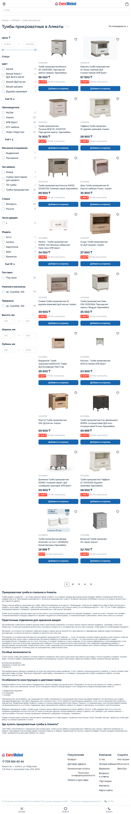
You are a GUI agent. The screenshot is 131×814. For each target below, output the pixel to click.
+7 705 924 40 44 (13, 761)
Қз (109, 801)
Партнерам (105, 781)
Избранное (65, 809)
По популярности (119, 26)
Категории (21, 809)
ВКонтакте (123, 764)
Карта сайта (106, 790)
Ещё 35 (10, 98)
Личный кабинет (108, 764)
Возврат (72, 759)
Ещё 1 (9, 139)
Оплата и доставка (78, 780)
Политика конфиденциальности (83, 774)
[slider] (3, 50)
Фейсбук (122, 768)
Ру (105, 801)
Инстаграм (123, 759)
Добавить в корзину (58, 88)
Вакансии (104, 768)
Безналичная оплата (79, 768)
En (112, 801)
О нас (102, 759)
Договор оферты (77, 764)
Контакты (104, 785)
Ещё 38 (10, 263)
